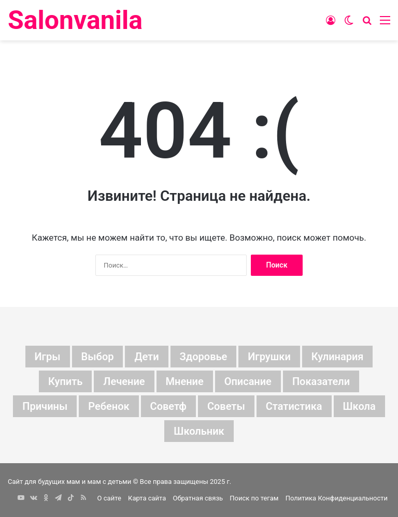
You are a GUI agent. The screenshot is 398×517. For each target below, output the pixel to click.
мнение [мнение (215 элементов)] (185, 381)
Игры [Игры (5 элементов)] (48, 356)
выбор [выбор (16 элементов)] (97, 356)
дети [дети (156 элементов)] (146, 356)
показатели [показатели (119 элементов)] (321, 381)
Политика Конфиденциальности (337, 498)
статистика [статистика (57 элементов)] (294, 406)
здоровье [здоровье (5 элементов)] (204, 356)
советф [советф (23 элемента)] (168, 406)
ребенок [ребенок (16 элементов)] (108, 406)
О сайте (109, 498)
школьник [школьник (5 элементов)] (199, 431)
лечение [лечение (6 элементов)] (124, 381)
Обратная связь (198, 498)
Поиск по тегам (254, 498)
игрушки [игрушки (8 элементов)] (269, 356)
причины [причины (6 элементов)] (44, 406)
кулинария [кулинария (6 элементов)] (337, 356)
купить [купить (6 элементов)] (65, 381)
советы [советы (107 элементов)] (226, 406)
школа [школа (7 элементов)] (359, 406)
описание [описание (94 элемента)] (248, 381)
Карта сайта (147, 498)
